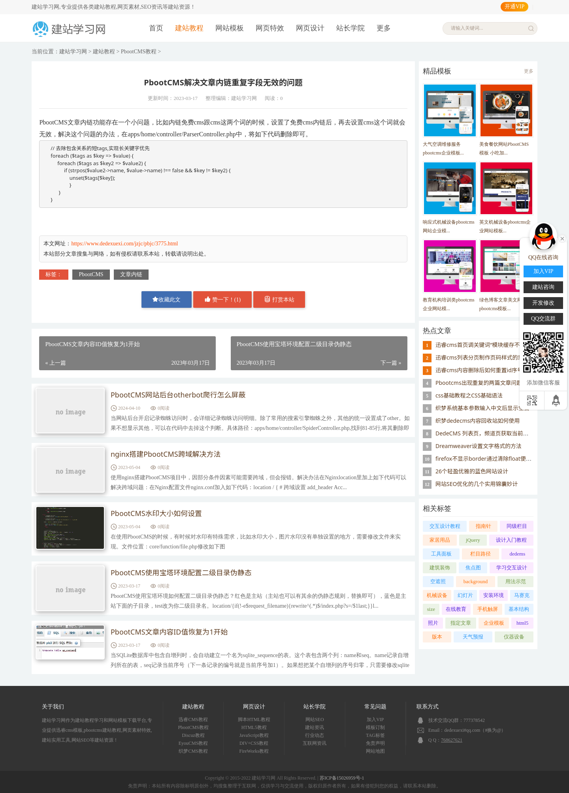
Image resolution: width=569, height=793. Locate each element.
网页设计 (310, 28)
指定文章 (460, 623)
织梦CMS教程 (193, 751)
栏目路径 (480, 554)
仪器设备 (514, 637)
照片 (433, 623)
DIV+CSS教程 (253, 743)
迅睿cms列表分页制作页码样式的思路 (482, 357)
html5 (522, 623)
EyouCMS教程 (193, 743)
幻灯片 (465, 595)
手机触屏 (487, 609)
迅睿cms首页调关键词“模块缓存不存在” (484, 344)
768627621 (451, 740)
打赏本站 (279, 299)
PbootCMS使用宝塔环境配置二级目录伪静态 (181, 573)
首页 (156, 28)
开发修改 (543, 303)
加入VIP (375, 719)
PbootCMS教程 (138, 52)
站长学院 (350, 28)
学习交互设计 (511, 568)
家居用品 (440, 540)
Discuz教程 (193, 735)
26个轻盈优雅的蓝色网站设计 (471, 471)
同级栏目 (517, 526)
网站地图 (375, 751)
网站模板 (229, 28)
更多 (384, 28)
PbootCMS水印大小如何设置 (156, 513)
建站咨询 (543, 287)
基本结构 (519, 609)
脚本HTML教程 (254, 719)
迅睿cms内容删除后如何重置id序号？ (481, 370)
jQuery (473, 540)
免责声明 (375, 743)
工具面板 (441, 554)
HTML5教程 (254, 727)
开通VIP (515, 6)
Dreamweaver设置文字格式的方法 (478, 446)
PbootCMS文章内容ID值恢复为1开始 (169, 632)
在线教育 (456, 609)
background (475, 581)
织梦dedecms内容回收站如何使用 (477, 420)
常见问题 (375, 707)
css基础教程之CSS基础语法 (469, 395)
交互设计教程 (445, 526)
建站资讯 (314, 727)
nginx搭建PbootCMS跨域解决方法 (166, 454)
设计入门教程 (511, 540)
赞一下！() (222, 299)
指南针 (483, 526)
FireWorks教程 (254, 751)
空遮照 (438, 581)
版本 (437, 637)
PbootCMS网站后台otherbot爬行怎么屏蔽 (178, 395)
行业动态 (314, 735)
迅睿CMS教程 (193, 719)
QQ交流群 (543, 319)
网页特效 (270, 28)
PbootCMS (91, 274)
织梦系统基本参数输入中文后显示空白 (482, 408)
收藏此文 (166, 299)
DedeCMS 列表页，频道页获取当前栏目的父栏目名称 (501, 433)
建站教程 (189, 28)
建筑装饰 (440, 568)
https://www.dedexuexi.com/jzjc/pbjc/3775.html (124, 244)
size (431, 609)
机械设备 (437, 595)
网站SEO (314, 719)
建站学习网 (73, 52)
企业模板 (494, 623)
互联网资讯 (314, 743)
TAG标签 (375, 735)
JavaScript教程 (254, 735)
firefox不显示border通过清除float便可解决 (489, 458)
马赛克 (521, 595)
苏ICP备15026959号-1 (342, 778)
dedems (518, 554)
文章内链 (131, 274)
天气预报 (473, 637)
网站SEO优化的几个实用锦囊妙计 (476, 484)
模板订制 (375, 727)
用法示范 (515, 581)
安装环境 (493, 595)
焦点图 (473, 568)
